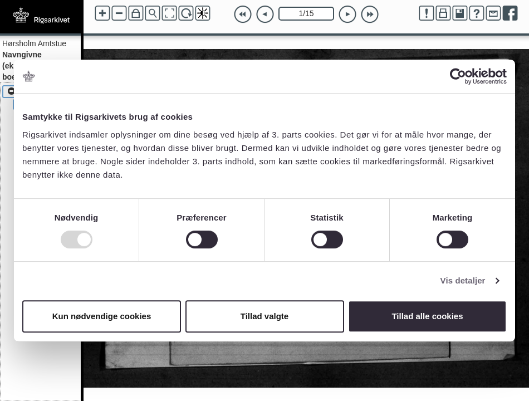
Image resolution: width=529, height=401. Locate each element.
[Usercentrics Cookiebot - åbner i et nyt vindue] (458, 76)
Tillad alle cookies (427, 316)
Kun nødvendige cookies (101, 316)
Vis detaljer (463, 280)
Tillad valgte (264, 316)
